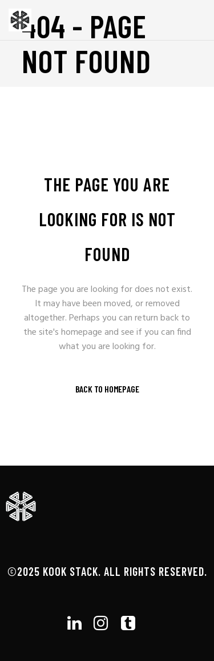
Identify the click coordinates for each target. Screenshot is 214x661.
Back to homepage (107, 389)
